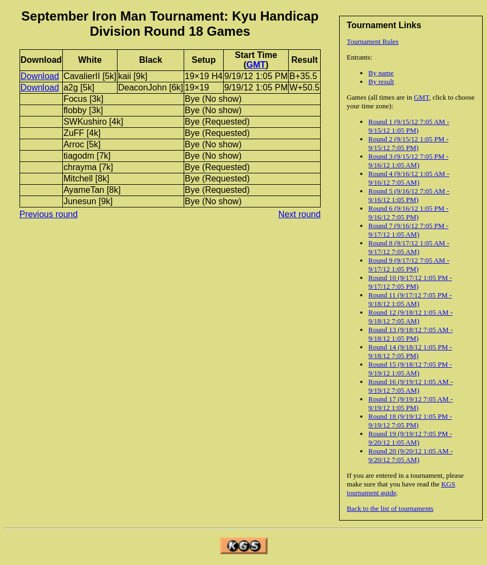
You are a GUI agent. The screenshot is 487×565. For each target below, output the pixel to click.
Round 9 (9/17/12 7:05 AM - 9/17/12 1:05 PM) (408, 264)
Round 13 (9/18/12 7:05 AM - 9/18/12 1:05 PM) (410, 334)
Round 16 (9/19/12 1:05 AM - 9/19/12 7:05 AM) (410, 386)
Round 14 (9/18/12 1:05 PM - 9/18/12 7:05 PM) (410, 351)
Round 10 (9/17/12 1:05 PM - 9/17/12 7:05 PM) (410, 282)
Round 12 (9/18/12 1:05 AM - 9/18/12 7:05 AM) (410, 316)
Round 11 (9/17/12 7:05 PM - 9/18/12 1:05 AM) (410, 299)
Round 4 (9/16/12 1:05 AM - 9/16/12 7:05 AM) (408, 178)
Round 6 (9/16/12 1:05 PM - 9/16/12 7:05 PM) (408, 212)
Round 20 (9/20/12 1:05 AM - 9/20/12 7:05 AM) (410, 455)
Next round (299, 214)
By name (381, 73)
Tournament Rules (373, 41)
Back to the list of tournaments (390, 508)
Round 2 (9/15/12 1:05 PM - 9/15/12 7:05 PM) (408, 143)
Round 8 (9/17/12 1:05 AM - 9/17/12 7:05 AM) (408, 247)
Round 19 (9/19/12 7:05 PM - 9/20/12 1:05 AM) (410, 438)
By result (381, 81)
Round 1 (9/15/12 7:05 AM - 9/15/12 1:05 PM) (408, 126)
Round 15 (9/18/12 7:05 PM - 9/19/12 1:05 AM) (410, 368)
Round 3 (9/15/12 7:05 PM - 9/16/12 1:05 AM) (408, 160)
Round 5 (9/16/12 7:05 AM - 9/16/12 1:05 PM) (408, 195)
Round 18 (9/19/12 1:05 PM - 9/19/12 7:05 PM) (410, 420)
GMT (421, 97)
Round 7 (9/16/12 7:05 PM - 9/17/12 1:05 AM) (408, 230)
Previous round (49, 214)
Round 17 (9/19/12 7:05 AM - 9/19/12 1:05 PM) (410, 403)
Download (40, 76)
